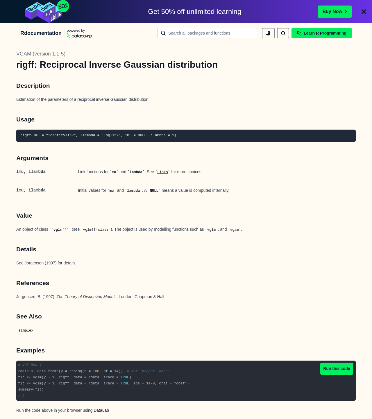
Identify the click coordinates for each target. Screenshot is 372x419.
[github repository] (283, 33)
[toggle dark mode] (268, 33)
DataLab (101, 410)
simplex (25, 331)
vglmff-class (96, 230)
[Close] (364, 11)
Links (162, 172)
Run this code (336, 368)
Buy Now (335, 11)
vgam (234, 230)
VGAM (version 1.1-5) (40, 54)
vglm (211, 230)
